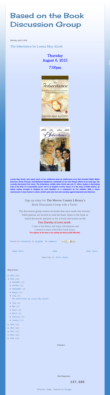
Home (55, 251)
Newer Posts (18, 251)
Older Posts (92, 251)
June (14, 303)
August (15, 293)
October (16, 286)
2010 (12, 338)
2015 (12, 279)
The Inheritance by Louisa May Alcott (36, 46)
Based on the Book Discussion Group (47, 20)
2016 (12, 276)
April (15, 310)
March (15, 313)
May (14, 307)
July (14, 296)
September (17, 289)
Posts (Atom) (62, 258)
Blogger (68, 390)
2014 (12, 325)
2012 (12, 332)
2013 (12, 328)
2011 (12, 335)
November (16, 282)
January (16, 320)
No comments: (52, 242)
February (16, 317)
